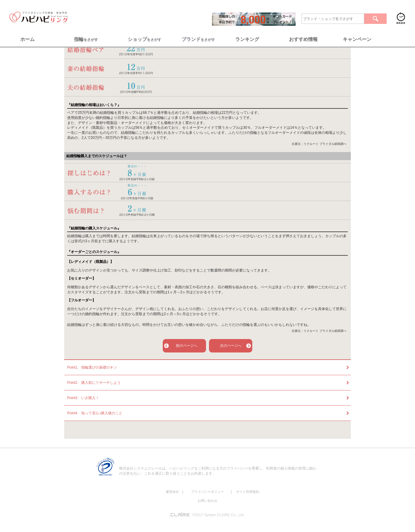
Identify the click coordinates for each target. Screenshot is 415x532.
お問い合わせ (207, 500)
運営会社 (172, 491)
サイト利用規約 (247, 491)
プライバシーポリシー (207, 491)
